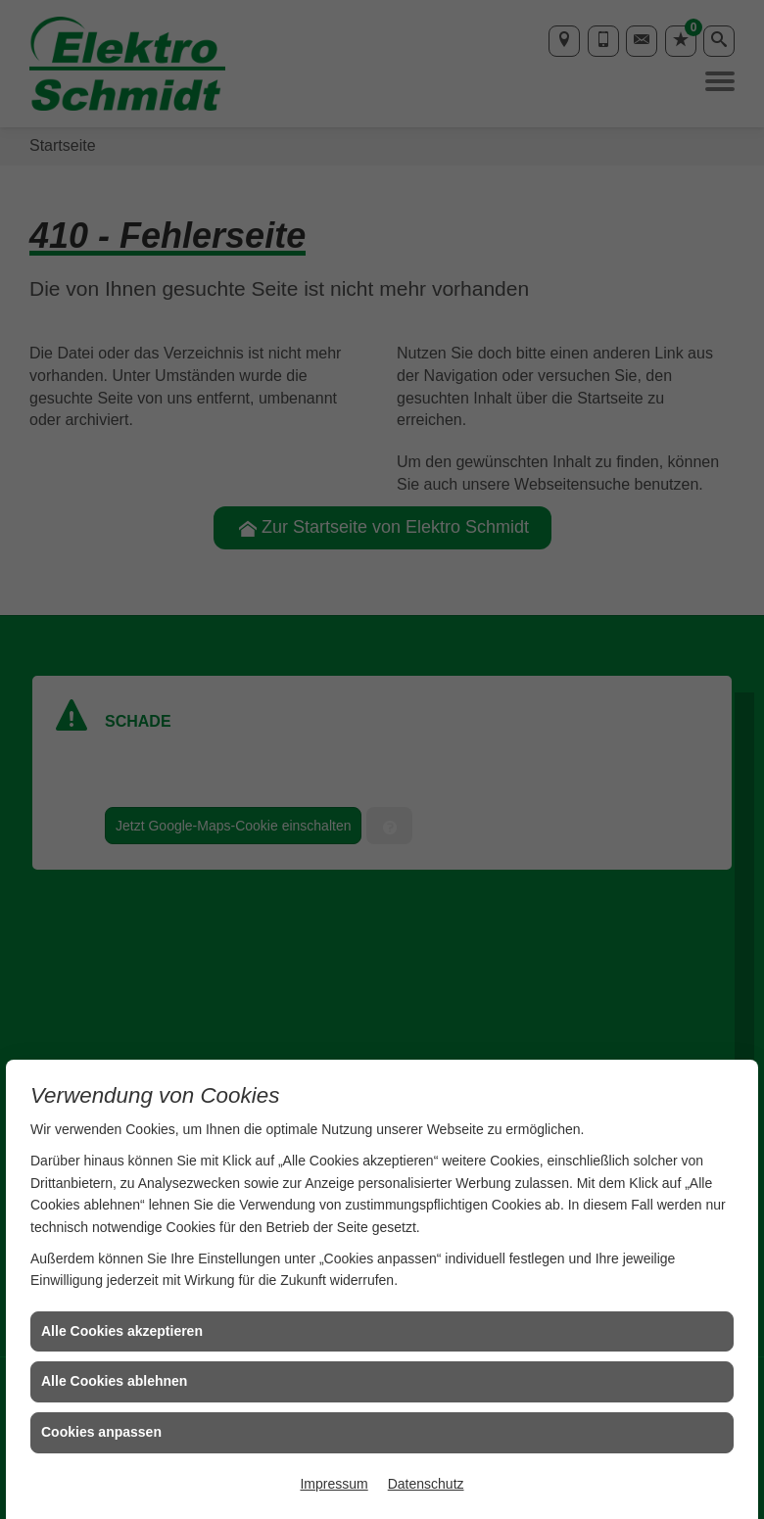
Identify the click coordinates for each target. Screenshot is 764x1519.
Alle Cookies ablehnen (114, 1381)
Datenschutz (426, 1484)
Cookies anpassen (101, 1432)
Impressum (333, 1484)
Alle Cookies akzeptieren (122, 1331)
